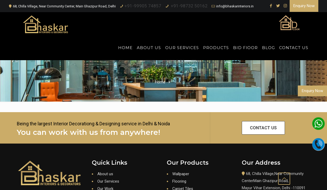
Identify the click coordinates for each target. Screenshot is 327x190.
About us (105, 174)
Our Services (108, 181)
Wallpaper (180, 174)
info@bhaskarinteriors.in (235, 6)
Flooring (179, 181)
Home (160, 82)
